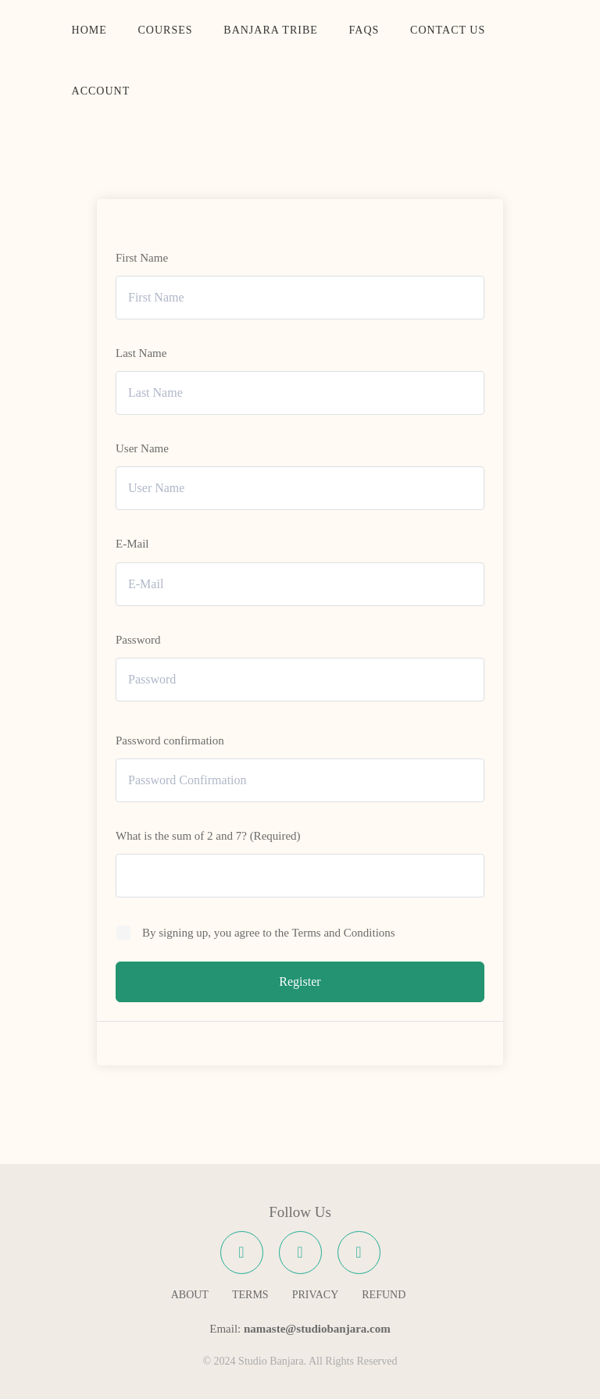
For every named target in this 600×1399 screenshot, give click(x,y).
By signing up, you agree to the (268, 932)
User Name (142, 448)
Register (299, 981)
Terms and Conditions (343, 932)
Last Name (141, 353)
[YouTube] (359, 1252)
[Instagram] (300, 1252)
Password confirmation (170, 740)
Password (138, 639)
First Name (142, 258)
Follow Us (300, 1212)
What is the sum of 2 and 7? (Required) (208, 836)
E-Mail (132, 543)
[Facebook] (241, 1252)
